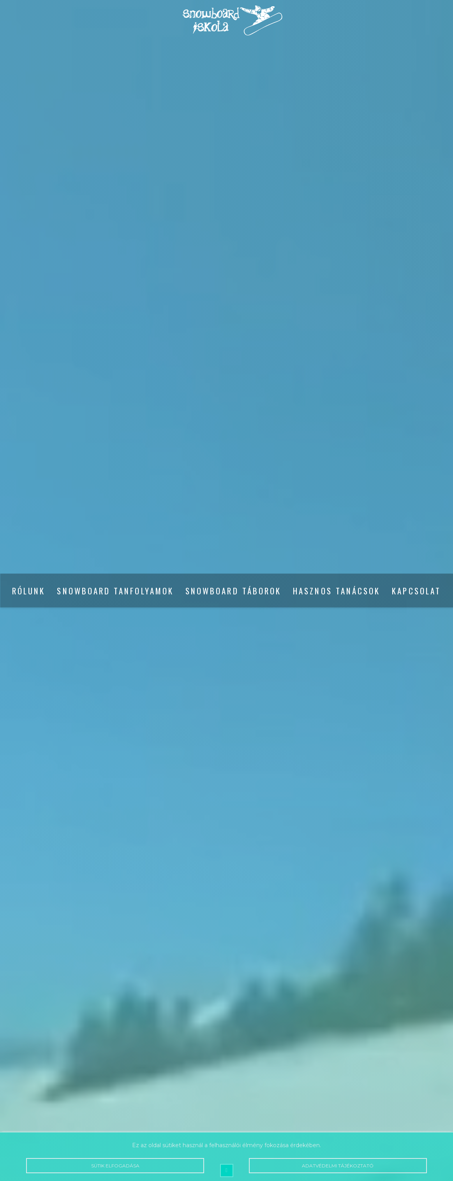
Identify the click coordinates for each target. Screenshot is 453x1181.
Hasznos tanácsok (336, 591)
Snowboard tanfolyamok (115, 591)
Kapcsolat (416, 591)
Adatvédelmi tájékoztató (338, 1165)
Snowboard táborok (233, 591)
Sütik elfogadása (115, 1165)
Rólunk (28, 591)
